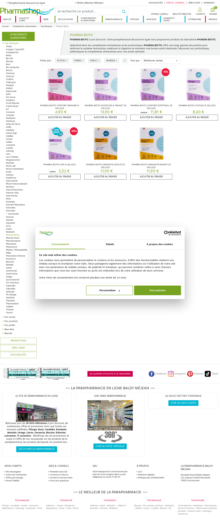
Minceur (151, 19)
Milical (138, 508)
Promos (213, 19)
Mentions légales (146, 474)
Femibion (10, 100)
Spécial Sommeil (175, 2)
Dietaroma (11, 91)
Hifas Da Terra (13, 124)
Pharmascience (13, 240)
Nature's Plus (12, 192)
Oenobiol (10, 223)
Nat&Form (11, 177)
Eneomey (19, 508)
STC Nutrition (12, 282)
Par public (9, 325)
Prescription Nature (15, 255)
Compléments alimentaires (88, 19)
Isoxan (9, 139)
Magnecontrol (13, 159)
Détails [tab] (110, 244)
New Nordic (12, 195)
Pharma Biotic (12, 234)
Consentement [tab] (60, 244)
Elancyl (163, 508)
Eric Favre (10, 97)
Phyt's (76, 508)
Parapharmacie (113, 19)
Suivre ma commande (16, 474)
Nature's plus (194, 511)
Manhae (10, 162)
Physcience (11, 243)
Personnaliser (109, 290)
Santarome (11, 270)
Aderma (50, 505)
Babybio (111, 505)
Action (61, 60)
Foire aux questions (59, 480)
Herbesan (10, 118)
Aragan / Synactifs (15, 49)
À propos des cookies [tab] (160, 244)
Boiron (9, 70)
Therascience (12, 303)
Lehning (10, 151)
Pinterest (195, 373)
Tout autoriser (157, 290)
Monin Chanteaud (14, 168)
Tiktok (211, 373)
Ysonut (9, 312)
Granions (10, 112)
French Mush (12, 106)
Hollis (8, 127)
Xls (169, 508)
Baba (8, 55)
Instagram (177, 373)
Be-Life (9, 58)
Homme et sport (169, 19)
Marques (209, 2)
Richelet (9, 264)
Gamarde (30, 508)
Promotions (18, 340)
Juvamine (10, 145)
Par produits (11, 321)
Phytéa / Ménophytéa (16, 249)
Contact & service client (61, 477)
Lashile (9, 148)
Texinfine (10, 297)
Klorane (103, 508)
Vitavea (10, 309)
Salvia (9, 267)
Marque (111, 60)
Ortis (8, 226)
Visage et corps (24, 19)
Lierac (146, 508)
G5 (7, 109)
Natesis (9, 174)
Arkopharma (12, 52)
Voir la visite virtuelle (110, 446)
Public (94, 60)
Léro (8, 153)
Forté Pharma (12, 103)
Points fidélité (12, 480)
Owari (9, 228)
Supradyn (10, 288)
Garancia (33, 505)
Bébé (45, 19)
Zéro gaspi (18, 347)
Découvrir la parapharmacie (36, 449)
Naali (8, 171)
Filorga (5, 505)
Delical (9, 88)
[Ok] (125, 11)
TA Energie (11, 294)
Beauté (7, 19)
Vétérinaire (194, 19)
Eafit (8, 94)
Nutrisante (13, 213)
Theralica (10, 300)
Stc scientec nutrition (153, 505)
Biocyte (9, 61)
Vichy (39, 508)
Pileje (8, 252)
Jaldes (9, 142)
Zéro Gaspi (194, 2)
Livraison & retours (59, 474)
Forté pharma (184, 505)
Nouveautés (156, 2)
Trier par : (135, 60)
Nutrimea (10, 210)
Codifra (9, 79)
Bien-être (9, 329)
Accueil (5, 26)
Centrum (10, 76)
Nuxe (61, 508)
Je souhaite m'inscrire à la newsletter (110, 373)
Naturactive (12, 180)
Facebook (157, 373)
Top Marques (46, 26)
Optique (134, 19)
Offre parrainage (14, 477)
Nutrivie (10, 217)
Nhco (8, 198)
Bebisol (121, 505)
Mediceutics (8, 508)
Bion (8, 64)
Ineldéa (9, 136)
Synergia (10, 291)
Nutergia (10, 201)
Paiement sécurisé (58, 471)
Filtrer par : (46, 60)
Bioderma (69, 505)
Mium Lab (11, 165)
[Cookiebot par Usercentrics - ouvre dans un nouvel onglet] (166, 233)
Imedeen (10, 130)
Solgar (9, 276)
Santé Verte (11, 273)
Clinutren (10, 73)
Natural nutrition (186, 508)
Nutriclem (10, 207)
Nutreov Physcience (15, 204)
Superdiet (10, 285)
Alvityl (9, 46)
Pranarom (11, 258)
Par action (9, 316)
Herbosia (10, 121)
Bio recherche (12, 67)
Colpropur (11, 82)
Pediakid (10, 231)
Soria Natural (12, 279)
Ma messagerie (13, 471)
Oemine (9, 220)
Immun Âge (11, 133)
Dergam (10, 85)
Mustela (94, 508)
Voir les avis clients (183, 403)
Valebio (9, 306)
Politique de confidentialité (151, 477)
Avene (24, 505)
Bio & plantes (65, 19)
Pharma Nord (12, 237)
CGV (140, 471)
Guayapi (10, 115)
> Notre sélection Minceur (89, 2)
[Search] (88, 11)
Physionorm (11, 246)
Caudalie (15, 505)
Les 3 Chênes (12, 156)
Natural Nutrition (14, 189)
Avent (102, 505)
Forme (78, 60)
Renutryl (10, 261)
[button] (200, 11)
